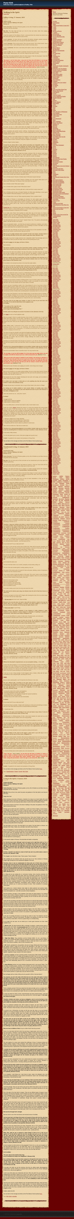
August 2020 (56, 314)
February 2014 (56, 422)
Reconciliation (65, 738)
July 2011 (55, 465)
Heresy (54, 623)
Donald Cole (6, 207)
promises (60, 727)
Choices (67, 517)
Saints (67, 756)
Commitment (56, 523)
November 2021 (57, 293)
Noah (58, 704)
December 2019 (56, 325)
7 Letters (55, 32)
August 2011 (56, 464)
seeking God (57, 763)
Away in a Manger (57, 45)
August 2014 (56, 414)
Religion (55, 744)
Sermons (55, 167)
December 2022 (56, 275)
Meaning (55, 125)
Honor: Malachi (56, 102)
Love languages (63, 673)
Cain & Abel (65, 512)
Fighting (62, 579)
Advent (54, 38)
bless (63, 505)
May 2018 (55, 351)
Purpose (55, 153)
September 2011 (57, 462)
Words (54, 213)
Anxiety (55, 492)
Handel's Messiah (57, 97)
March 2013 (56, 437)
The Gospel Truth (57, 184)
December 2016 (56, 375)
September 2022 (57, 279)
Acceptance (55, 485)
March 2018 (56, 354)
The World (60, 790)
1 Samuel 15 (59, 481)
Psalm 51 (55, 731)
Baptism (67, 499)
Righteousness (65, 753)
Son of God (60, 770)
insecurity (61, 636)
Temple (67, 781)
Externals (55, 570)
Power (55, 720)
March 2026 (56, 221)
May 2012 (55, 451)
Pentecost (55, 141)
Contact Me (19, 1214)
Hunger (61, 632)
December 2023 (56, 258)
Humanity (62, 630)
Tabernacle (55, 781)
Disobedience (65, 553)
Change (16, 771)
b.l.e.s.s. (55, 46)
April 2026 (55, 219)
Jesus (54, 107)
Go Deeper (55, 85)
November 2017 (57, 360)
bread (67, 510)
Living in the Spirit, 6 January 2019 (15, 778)
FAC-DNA (55, 72)
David (63, 540)
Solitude (54, 770)
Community (66, 525)
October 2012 (56, 444)
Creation (67, 536)
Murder (67, 696)
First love (62, 580)
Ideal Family (56, 103)
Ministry (55, 691)
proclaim (67, 725)
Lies (58, 663)
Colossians (55, 57)
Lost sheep (56, 671)
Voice (60, 802)
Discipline (55, 551)
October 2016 (56, 378)
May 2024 (55, 251)
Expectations (66, 568)
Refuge (55, 741)
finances (67, 476)
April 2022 (55, 286)
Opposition (67, 705)
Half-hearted (59, 618)
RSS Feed (55, 815)
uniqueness (67, 798)
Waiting (55, 804)
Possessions (63, 719)
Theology (67, 790)
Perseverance (65, 715)
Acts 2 (67, 485)
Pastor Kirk (6, 14)
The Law (59, 789)
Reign (59, 741)
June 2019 (55, 333)
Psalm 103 (61, 731)
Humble (67, 630)
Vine (68, 800)
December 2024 (56, 241)
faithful (61, 476)
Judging (67, 651)
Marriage (59, 679)
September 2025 (57, 229)
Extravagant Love (57, 71)
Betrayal (55, 503)
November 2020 (57, 310)
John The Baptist (58, 650)
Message (55, 127)
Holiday (55, 100)
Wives (64, 807)
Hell (54, 99)
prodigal (55, 727)
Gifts (68, 593)
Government (61, 610)
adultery (55, 476)
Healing (55, 620)
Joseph (55, 651)
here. (41, 441)
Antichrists (66, 491)
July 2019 (55, 332)
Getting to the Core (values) (59, 82)
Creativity (55, 537)
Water (60, 803)
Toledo (67, 792)
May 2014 (55, 418)
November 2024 (57, 243)
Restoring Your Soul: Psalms (60, 159)
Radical (55, 156)
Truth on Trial (56, 200)
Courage (67, 534)
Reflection (67, 739)
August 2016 (56, 380)
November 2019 (57, 326)
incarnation (67, 635)
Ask (68, 495)
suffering (66, 778)
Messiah (62, 690)
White (59, 805)
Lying (61, 677)
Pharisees (59, 717)
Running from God (63, 754)
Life (61, 663)
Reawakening (56, 157)
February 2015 (56, 405)
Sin (62, 768)
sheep (67, 765)
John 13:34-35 (66, 648)
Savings (62, 760)
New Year (60, 699)
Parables (55, 139)
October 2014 (56, 411)
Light (57, 666)
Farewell (62, 574)
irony (59, 639)
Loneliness (67, 667)
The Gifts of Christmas (58, 181)
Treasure (55, 795)
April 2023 (55, 269)
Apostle (67, 492)
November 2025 (57, 226)
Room (57, 754)
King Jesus (60, 655)
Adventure (60, 488)
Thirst (54, 792)
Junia (62, 653)
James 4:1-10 (60, 643)
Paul (54, 712)
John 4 (60, 648)
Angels (67, 489)
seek (68, 762)
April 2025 (55, 236)
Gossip (54, 610)
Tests (68, 785)
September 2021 (57, 296)
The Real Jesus (56, 195)
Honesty (62, 627)
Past (59, 711)
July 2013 (55, 432)
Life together (60, 665)
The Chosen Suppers (58, 179)
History (67, 623)
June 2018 (55, 350)
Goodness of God (60, 608)
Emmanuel (56, 559)
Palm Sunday (56, 138)
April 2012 (55, 453)
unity (54, 800)
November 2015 (57, 393)
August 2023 (56, 264)
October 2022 (56, 278)
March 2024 (56, 254)
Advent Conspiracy (57, 39)
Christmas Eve (56, 56)
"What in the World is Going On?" (61, 25)
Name (58, 698)
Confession (56, 528)
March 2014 (56, 421)
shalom (63, 765)
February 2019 (56, 339)
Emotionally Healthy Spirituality (61, 66)
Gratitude (62, 612)
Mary (65, 679)
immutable (55, 635)
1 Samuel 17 (66, 481)
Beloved (67, 502)
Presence (55, 149)
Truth (67, 797)
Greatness (63, 615)
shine (62, 767)
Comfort (55, 521)
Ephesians (55, 67)
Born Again (56, 510)
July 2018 (55, 348)
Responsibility (56, 748)
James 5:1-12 (66, 643)
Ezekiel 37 (62, 570)
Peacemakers (66, 712)
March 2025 (56, 237)
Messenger (55, 128)
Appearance (56, 494)
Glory (59, 597)
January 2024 (56, 257)
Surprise (54, 780)
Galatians (55, 81)
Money (55, 695)
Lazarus (67, 660)
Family (55, 574)
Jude (63, 651)
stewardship (65, 480)
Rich (59, 752)
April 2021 (55, 303)
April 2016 (55, 386)
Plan (65, 717)
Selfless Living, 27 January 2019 (14, 17)
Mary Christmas (57, 121)
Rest (62, 748)
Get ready (59, 593)
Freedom (62, 587)
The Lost (64, 789)
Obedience (63, 704)
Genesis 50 (61, 592)
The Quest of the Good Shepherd (61, 193)
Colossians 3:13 (65, 520)
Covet (61, 536)
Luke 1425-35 (56, 677)
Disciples (55, 550)
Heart (67, 620)
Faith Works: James (57, 74)
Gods (57, 607)
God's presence (61, 603)
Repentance (55, 479)
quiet (68, 734)
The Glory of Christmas (58, 182)
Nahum (54, 698)
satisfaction (56, 760)
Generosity (56, 590)
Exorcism (55, 568)
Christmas (56, 518)
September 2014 (57, 412)
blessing (55, 507)
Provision (55, 729)
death (67, 541)
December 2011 (56, 458)
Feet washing (65, 577)
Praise (54, 146)
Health (61, 620)
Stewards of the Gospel (58, 170)
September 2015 (57, 396)
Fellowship (55, 579)
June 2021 (55, 300)
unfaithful (61, 798)
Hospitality (56, 630)
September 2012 (57, 446)
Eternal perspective (58, 564)
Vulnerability (66, 802)
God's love (62, 602)
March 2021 (56, 304)
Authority (55, 499)
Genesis (63, 590)
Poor (59, 719)
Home (54, 12)
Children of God (58, 517)
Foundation (56, 587)
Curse (54, 540)
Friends (67, 587)
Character (55, 515)
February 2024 (56, 255)
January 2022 (56, 290)
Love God (56, 673)
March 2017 (56, 371)
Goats (54, 598)
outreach (55, 707)
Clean (59, 520)
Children (66, 515)
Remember (66, 744)
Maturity (61, 685)
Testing (63, 784)
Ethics (54, 566)
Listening (66, 666)
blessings (62, 507)
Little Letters (56, 116)
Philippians (55, 142)
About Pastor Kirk (57, 14)
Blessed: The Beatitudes (58, 50)
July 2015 (55, 399)
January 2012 (56, 457)
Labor (62, 658)
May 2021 (55, 301)
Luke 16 (67, 676)
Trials (61, 795)
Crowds (54, 539)
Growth (20, 771)
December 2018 (56, 342)
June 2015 (55, 400)
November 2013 (57, 426)
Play (68, 717)
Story (54, 171)
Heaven (55, 622)
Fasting (67, 574)
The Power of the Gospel (59, 192)
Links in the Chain (57, 114)
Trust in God (61, 797)
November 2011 (57, 460)
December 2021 (56, 292)
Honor (67, 626)
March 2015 (56, 404)
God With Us (56, 92)
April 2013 (55, 436)
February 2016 (56, 389)
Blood (67, 507)
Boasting (55, 508)
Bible (59, 504)
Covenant (55, 536)
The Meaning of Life (58, 189)
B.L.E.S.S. (61, 499)
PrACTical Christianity (58, 145)
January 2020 (56, 323)
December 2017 (56, 358)
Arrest (57, 495)
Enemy (55, 562)
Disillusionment (56, 553)
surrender (14, 1196)
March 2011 (56, 471)
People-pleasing (66, 714)
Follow (67, 582)
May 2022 (55, 285)
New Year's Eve (56, 134)
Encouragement (63, 559)
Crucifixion (61, 539)
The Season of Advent (58, 196)
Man (68, 677)
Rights (54, 754)
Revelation (55, 163)
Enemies (67, 561)
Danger (59, 540)
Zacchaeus (66, 812)
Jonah (54, 110)
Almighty (61, 489)
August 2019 (56, 330)
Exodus (67, 567)
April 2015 (55, 403)
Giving (55, 595)
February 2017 (56, 372)
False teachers (65, 572)
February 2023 (56, 272)
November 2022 (57, 276)
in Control (61, 635)
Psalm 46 (67, 729)
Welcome (55, 805)
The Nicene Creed (57, 191)
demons (62, 544)
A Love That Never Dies (59, 36)
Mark (54, 120)
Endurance (60, 561)
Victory (64, 800)
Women (62, 808)
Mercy (67, 688)
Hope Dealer (66, 628)
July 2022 (55, 282)
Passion (55, 711)
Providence (67, 728)
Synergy (67, 780)
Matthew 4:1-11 (61, 683)
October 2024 (56, 244)
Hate (64, 618)
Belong (61, 502)
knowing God (56, 658)
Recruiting (55, 739)
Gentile (67, 592)
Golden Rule (63, 607)
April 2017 (55, 369)
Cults (68, 539)
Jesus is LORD (63, 647)
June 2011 (55, 467)
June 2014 (55, 417)
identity (55, 634)
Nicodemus (56, 702)
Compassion (65, 526)
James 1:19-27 (66, 641)
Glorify (54, 597)
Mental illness (61, 688)
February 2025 (56, 239)
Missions (55, 693)
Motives (55, 696)
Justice (67, 653)
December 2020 (56, 308)
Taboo (54, 24)
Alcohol (55, 489)
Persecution (56, 716)
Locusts (62, 667)
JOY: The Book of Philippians (60, 111)
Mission (67, 692)
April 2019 (55, 336)
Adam (54, 486)
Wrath (54, 812)
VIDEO (5, 677)
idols (68, 633)
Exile (61, 567)
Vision (54, 202)
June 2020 (55, 317)
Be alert (55, 500)
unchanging (55, 798)
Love (54, 117)
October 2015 (56, 394)
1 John (54, 27)
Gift (65, 593)
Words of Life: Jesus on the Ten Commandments (60, 215)
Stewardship (56, 775)
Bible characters (65, 503)
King (54, 655)
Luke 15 (63, 676)
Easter (54, 64)
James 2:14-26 (63, 642)
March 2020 (56, 321)
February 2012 (56, 455)
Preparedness (65, 722)
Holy (60, 625)
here (7, 314)
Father (55, 575)
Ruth (68, 754)
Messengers (55, 690)
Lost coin (66, 669)
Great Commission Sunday (59, 96)
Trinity (67, 795)
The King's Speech (57, 188)
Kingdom (55, 657)
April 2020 (55, 319)
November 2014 (57, 410)
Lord (54, 669)
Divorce (61, 554)
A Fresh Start (56, 34)
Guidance (67, 617)
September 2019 (57, 329)
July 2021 (55, 298)
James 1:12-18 (58, 641)
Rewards (54, 752)
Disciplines (66, 551)
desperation (66, 545)
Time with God (62, 792)
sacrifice (62, 479)
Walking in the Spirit (58, 203)
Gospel (54, 93)
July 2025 (55, 232)
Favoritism (66, 575)
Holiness (55, 625)
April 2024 (55, 253)
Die (61, 547)
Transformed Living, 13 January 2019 (15, 447)
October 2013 (56, 428)
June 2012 (55, 450)
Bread (54, 52)
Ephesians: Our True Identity (60, 68)
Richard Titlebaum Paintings (60, 13)
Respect (67, 746)
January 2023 (56, 273)
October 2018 (56, 344)
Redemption (61, 739)
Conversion (63, 533)
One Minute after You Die (59, 136)
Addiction (60, 486)
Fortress (67, 585)
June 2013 (55, 433)
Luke (54, 676)
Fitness (54, 582)
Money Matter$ (56, 129)
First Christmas (56, 79)
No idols (62, 702)
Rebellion (55, 738)
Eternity (67, 564)
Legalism (67, 661)
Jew (68, 647)
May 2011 (55, 468)
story (68, 775)
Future (67, 589)
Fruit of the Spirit (58, 589)
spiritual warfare (58, 773)
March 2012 (56, 454)
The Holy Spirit (56, 186)
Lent (54, 663)
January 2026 (56, 223)
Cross (67, 537)
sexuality (55, 480)
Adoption (66, 486)
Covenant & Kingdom (58, 60)
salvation (55, 757)
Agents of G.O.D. (57, 41)
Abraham (61, 483)
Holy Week (56, 626)
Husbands (66, 632)
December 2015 (56, 392)
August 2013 (56, 430)
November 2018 (57, 343)
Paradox (54, 709)
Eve (65, 566)
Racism (55, 154)
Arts (65, 495)
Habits (54, 618)
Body (59, 508)
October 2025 (56, 228)
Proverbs (61, 728)
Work (54, 810)
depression (55, 545)
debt (54, 542)
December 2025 (56, 225)
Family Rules (56, 77)
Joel (54, 648)
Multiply (63, 696)
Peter (54, 717)
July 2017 (55, 365)
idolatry (62, 633)
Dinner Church (56, 61)
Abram (67, 483)
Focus (60, 582)
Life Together (56, 22)
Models (67, 693)
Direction (67, 547)
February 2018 (56, 355)
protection (55, 728)
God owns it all (63, 598)
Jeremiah (55, 106)
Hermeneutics (61, 623)
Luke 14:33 (58, 676)
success (54, 778)
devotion (55, 547)
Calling (54, 513)
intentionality (66, 638)
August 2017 (56, 364)
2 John (54, 29)
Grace (67, 610)
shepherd (55, 767)
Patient (68, 711)
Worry (62, 810)
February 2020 (56, 322)
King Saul (67, 655)
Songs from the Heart (58, 168)
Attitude (55, 497)
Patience (63, 711)
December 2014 (56, 408)
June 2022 (55, 283)
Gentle (54, 593)
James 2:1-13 (56, 642)
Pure (61, 732)
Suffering (60, 778)
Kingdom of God (64, 657)
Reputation (63, 746)
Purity (67, 732)
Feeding (59, 577)
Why (54, 210)
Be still (61, 500)
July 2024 (55, 248)
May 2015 (55, 401)
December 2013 (56, 425)
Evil (68, 566)
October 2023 (56, 261)
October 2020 (56, 311)
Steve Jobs (67, 773)
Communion (56, 525)
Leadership (55, 661)
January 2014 (56, 424)
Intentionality (56, 638)
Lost (62, 669)
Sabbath (55, 756)
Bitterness (55, 505)
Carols (54, 54)
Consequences (65, 529)
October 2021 (56, 294)
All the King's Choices (58, 42)
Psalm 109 (67, 731)
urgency (59, 800)
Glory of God (65, 597)
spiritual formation (56, 771)
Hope (60, 628)
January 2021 (56, 307)
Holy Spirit (25, 771)
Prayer (54, 148)
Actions (62, 485)
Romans (55, 164)
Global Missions (64, 595)
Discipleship (56, 63)
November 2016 (57, 376)
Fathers (60, 575)
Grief (67, 615)
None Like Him (56, 135)
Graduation (55, 612)
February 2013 (56, 439)
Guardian (61, 617)
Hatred (67, 618)
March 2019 (56, 337)
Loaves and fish (56, 667)
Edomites (58, 557)
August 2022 (56, 280)
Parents (61, 709)
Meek (63, 686)
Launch (60, 660)
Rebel (68, 736)
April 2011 (55, 469)
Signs (59, 768)
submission (66, 776)
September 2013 (57, 429)
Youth (59, 812)
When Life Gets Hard (58, 209)
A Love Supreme (57, 35)
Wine (68, 805)
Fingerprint (55, 78)
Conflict (67, 528)
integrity (67, 636)
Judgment (56, 653)
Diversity (55, 554)
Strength (55, 776)
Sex (59, 765)
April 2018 (55, 353)
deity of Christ (65, 542)
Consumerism (56, 59)
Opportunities (61, 705)
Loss (58, 669)
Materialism (56, 682)
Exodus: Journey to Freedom (60, 70)
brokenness (56, 512)
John (54, 109)
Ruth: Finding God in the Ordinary (61, 166)
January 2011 (56, 474)
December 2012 (56, 442)
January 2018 (56, 357)
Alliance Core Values (58, 43)
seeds (64, 762)
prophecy (66, 727)
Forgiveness (56, 585)
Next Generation (63, 701)
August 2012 (56, 447)
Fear (54, 577)
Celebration (61, 513)
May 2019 (55, 335)
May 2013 (55, 435)
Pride (60, 723)
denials (67, 544)
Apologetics (61, 492)
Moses (61, 695)
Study (60, 776)
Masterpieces (66, 680)
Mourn (59, 696)
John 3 (57, 648)
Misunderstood (61, 693)
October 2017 (56, 361)
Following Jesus (61, 584)
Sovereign (66, 770)
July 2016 (55, 382)
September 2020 (57, 312)
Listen (61, 666)
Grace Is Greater (57, 95)
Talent (61, 781)
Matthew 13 (56, 124)
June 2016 (55, 383)
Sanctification (56, 759)
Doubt (65, 554)
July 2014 (55, 415)
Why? (54, 211)
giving (54, 477)
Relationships (65, 743)
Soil (68, 768)
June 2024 (55, 250)
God (54, 88)
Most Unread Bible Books (59, 131)
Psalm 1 (55, 150)
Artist (61, 495)
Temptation (55, 174)
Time (57, 792)
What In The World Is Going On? (61, 207)
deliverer (55, 544)
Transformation (10, 771)
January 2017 (56, 373)
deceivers (59, 542)
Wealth (64, 804)
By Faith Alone (56, 53)
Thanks (54, 175)
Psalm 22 (63, 729)
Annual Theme (57, 491)
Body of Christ (65, 508)
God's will (61, 605)
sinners (60, 480)
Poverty (67, 719)
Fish (68, 580)
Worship (55, 217)
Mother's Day (56, 132)
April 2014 (55, 419)
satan (68, 759)
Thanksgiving (62, 786)
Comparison (55, 526)
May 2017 (55, 368)
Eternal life (66, 562)
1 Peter (54, 28)
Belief (54, 502)
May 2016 (55, 385)
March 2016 (56, 387)
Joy (59, 652)
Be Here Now (56, 49)
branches (63, 510)
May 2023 (55, 268)
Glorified (55, 84)
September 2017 (57, 362)
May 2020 (55, 318)
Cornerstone (61, 534)
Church (62, 518)
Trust (54, 797)
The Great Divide (57, 185)
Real (65, 736)
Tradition (55, 794)
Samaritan (67, 757)
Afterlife (67, 488)
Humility (55, 632)
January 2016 (56, 390)
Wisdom (55, 807)
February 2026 (56, 222)
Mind (68, 690)
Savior (67, 760)
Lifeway (14, 407)
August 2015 (56, 397)
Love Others (65, 674)
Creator (62, 537)
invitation (55, 639)
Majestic (64, 677)
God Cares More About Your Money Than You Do (60, 90)
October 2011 (56, 461)
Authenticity (65, 497)
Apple (61, 494)
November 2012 (57, 443)
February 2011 (56, 472)
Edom (54, 557)
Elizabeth (67, 557)
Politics (55, 143)
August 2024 (56, 247)
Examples (55, 567)
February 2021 (56, 305)
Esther (59, 562)
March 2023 (56, 271)
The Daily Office (60, 788)
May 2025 (55, 235)
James (54, 104)
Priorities (61, 725)
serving (67, 479)
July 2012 (55, 449)
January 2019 (56, 340)
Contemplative (66, 531)
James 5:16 (55, 645)
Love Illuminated (57, 118)
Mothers (67, 695)
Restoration (67, 748)
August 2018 (56, 347)
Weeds (68, 803)
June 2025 (55, 233)
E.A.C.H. (60, 556)
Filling (67, 579)
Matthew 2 (62, 682)
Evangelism (60, 566)
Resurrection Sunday (58, 161)
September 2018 (57, 346)
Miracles (61, 692)
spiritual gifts (65, 772)
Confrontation (56, 529)
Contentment (56, 533)
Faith (67, 570)
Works (58, 810)
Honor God (55, 628)
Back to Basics (56, 47)
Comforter (66, 521)
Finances (55, 580)
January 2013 (56, 440)
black (59, 505)
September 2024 (57, 246)
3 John (55, 483)
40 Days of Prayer (57, 31)
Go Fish (55, 21)
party (68, 709)
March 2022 (56, 287)
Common (67, 523)
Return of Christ (58, 751)
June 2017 (55, 367)
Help (68, 622)
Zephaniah (55, 813)
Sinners (65, 768)
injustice (55, 636)
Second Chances (57, 762)
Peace (59, 712)
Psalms (54, 152)
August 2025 (56, 230)
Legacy (62, 661)
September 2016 (57, 379)
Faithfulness (56, 572)
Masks (60, 680)
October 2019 (56, 328)
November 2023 (57, 260)
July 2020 (55, 315)
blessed (67, 505)
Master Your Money (57, 122)
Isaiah (62, 639)
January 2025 (56, 240)
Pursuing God (62, 734)
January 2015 (56, 407)
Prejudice (55, 722)
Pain (60, 707)
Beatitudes (66, 500)
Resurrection (56, 160)
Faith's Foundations (57, 75)
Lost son (62, 671)
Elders (62, 557)
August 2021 (56, 297)
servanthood (66, 763)
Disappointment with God (61, 548)
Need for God (63, 698)
